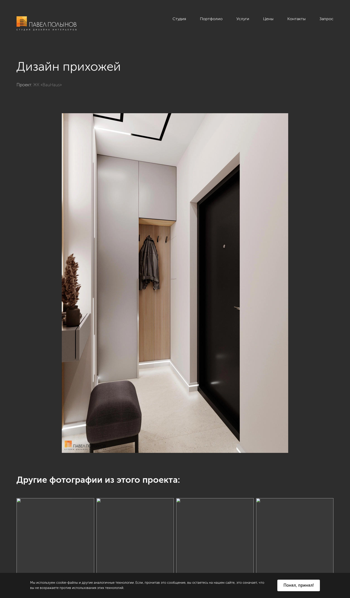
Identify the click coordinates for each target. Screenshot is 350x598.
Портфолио (211, 18)
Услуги (242, 18)
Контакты (296, 18)
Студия (179, 18)
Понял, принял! (298, 585)
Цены (268, 18)
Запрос (326, 18)
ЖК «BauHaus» (47, 84)
